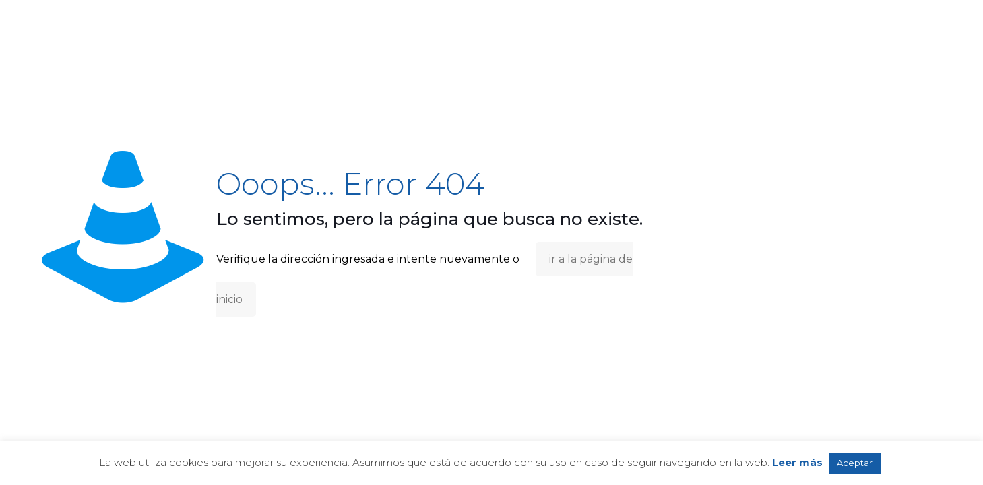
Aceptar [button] (855, 462)
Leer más (797, 462)
